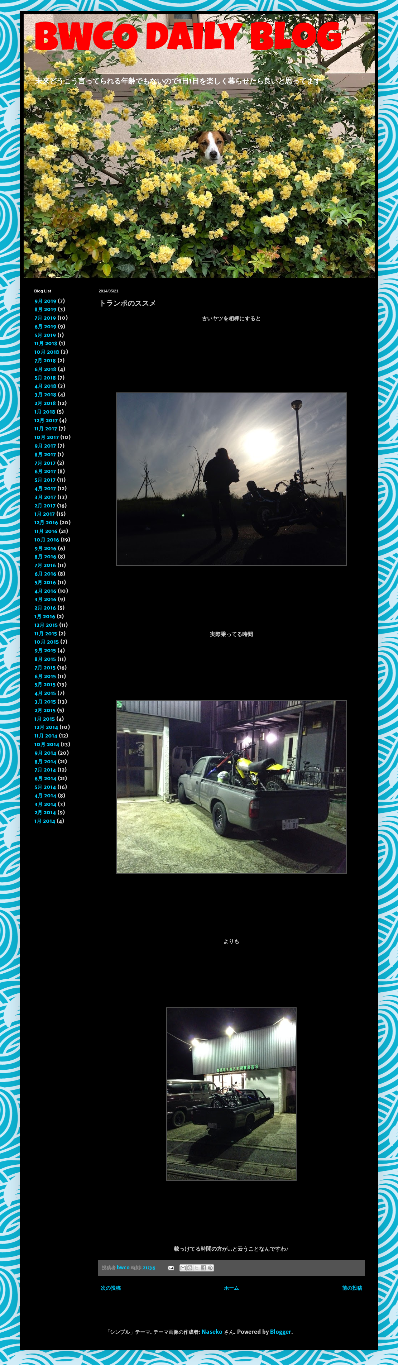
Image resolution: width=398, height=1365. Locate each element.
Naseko (212, 1332)
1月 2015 (44, 719)
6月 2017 (45, 471)
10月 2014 (46, 745)
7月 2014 (45, 770)
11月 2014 (45, 736)
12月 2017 (46, 421)
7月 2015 (45, 668)
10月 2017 (46, 437)
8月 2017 (45, 455)
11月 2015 (45, 634)
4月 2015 (45, 693)
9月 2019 (45, 301)
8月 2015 (45, 659)
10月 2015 (46, 642)
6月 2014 (45, 779)
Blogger (280, 1332)
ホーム (231, 1288)
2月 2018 (45, 403)
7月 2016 (45, 565)
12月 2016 (46, 523)
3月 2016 (45, 599)
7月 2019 (45, 318)
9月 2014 (45, 753)
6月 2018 (45, 369)
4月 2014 (45, 796)
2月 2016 (45, 608)
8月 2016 (45, 557)
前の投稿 (352, 1288)
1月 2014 (44, 821)
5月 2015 (45, 685)
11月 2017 (45, 429)
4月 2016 (45, 591)
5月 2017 (45, 480)
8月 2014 (45, 762)
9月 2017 (45, 446)
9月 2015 (45, 651)
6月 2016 (45, 574)
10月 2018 (46, 352)
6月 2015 (45, 676)
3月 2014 (45, 804)
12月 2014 (46, 727)
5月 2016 (45, 583)
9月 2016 (45, 549)
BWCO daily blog (188, 42)
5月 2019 (45, 335)
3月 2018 (45, 395)
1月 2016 (44, 617)
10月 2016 (46, 540)
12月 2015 (46, 625)
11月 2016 (45, 531)
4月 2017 (45, 489)
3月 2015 (45, 702)
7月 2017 (45, 463)
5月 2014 (45, 787)
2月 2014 (45, 813)
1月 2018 (44, 412)
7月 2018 (45, 361)
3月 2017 (45, 497)
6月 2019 (45, 327)
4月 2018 (45, 386)
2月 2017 (45, 506)
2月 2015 (45, 710)
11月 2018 (45, 344)
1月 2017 (44, 514)
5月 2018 (45, 378)
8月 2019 (45, 309)
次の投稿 (111, 1288)
